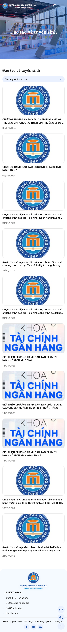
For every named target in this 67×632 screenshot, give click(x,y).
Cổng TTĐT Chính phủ (17, 598)
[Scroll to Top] (61, 626)
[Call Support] (61, 617)
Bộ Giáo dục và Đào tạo (17, 603)
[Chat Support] (61, 609)
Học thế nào (12, 613)
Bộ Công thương (14, 608)
